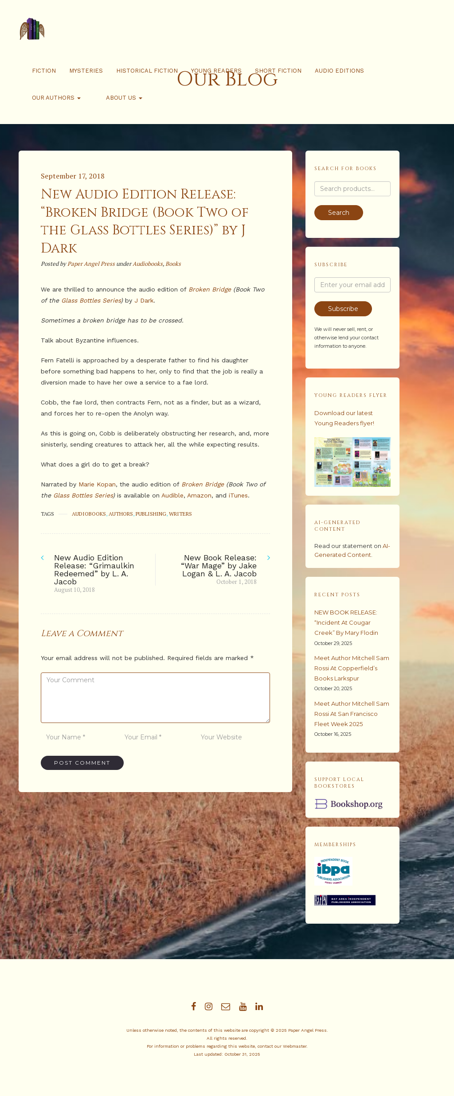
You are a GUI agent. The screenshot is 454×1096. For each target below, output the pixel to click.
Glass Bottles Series (91, 300)
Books (173, 264)
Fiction (44, 70)
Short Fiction (278, 70)
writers (180, 513)
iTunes (238, 495)
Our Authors (56, 97)
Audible (172, 495)
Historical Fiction (147, 70)
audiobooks (89, 513)
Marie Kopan (97, 484)
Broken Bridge (209, 289)
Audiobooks (148, 264)
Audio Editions (339, 70)
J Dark (143, 300)
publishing (151, 513)
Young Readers (216, 70)
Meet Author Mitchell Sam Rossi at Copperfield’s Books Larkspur (351, 668)
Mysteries (86, 70)
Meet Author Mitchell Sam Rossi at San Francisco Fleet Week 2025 (351, 713)
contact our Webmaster (282, 1046)
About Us (112, 97)
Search (338, 213)
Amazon (199, 495)
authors (121, 513)
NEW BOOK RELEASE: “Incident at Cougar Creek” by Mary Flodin (346, 622)
